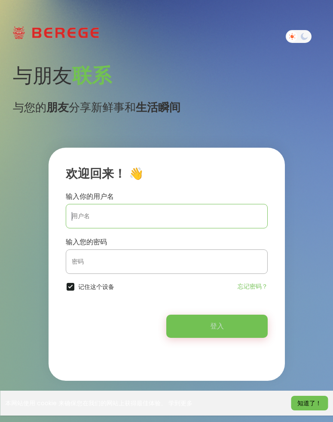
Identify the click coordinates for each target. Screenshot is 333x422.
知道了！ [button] (309, 403)
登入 (217, 326)
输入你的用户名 (90, 196)
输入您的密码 (86, 242)
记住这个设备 (96, 286)
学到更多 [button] (180, 403)
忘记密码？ (253, 286)
